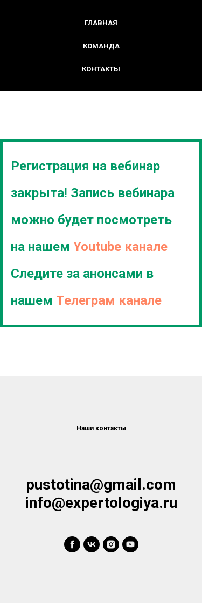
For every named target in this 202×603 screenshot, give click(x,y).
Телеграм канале (109, 300)
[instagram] (111, 544)
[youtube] (130, 544)
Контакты (101, 69)
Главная (101, 23)
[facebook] (72, 544)
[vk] (91, 544)
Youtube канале (120, 246)
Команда (101, 46)
